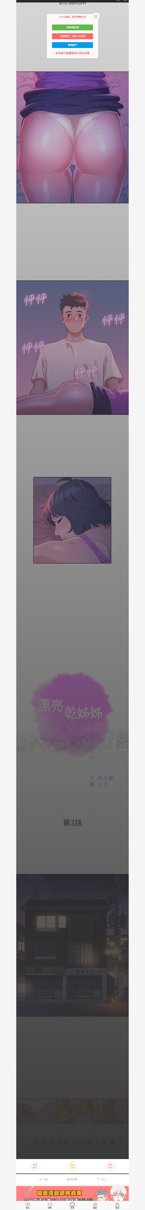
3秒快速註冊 (72, 27)
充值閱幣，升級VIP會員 (72, 36)
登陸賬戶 (72, 45)
